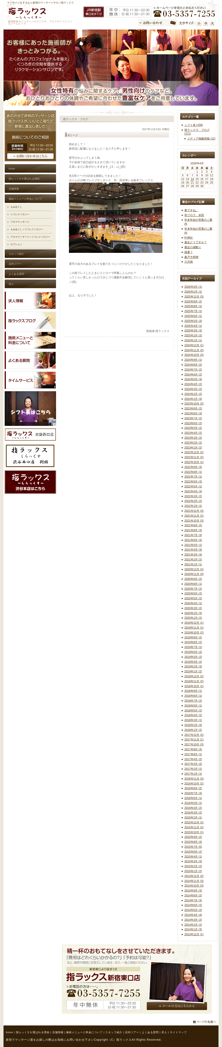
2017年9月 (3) (193, 749)
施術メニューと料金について (84, 1032)
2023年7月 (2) (193, 418)
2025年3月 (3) (193, 330)
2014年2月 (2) (193, 924)
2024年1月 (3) (193, 399)
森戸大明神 (191, 257)
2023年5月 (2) (193, 428)
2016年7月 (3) (193, 793)
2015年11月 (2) (194, 827)
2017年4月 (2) (193, 759)
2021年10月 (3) (194, 520)
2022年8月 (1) (193, 472)
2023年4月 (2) (193, 433)
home (9, 1032)
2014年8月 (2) (193, 895)
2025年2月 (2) (193, 335)
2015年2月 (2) (193, 866)
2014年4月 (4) (193, 915)
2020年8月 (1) (193, 584)
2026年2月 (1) (193, 291)
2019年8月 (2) (193, 642)
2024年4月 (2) (193, 384)
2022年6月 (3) (193, 481)
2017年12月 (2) (194, 735)
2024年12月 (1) (194, 345)
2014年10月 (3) (194, 885)
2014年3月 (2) (193, 920)
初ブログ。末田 (194, 215)
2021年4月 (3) (193, 549)
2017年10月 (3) (194, 744)
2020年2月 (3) (193, 613)
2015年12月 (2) (194, 822)
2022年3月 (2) (193, 496)
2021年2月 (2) (193, 559)
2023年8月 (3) (193, 413)
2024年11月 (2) (194, 350)
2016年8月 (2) (193, 788)
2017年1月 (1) (193, 773)
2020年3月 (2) (193, 608)
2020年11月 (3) (194, 574)
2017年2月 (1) (193, 769)
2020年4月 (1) (193, 603)
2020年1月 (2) (193, 617)
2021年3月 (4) (193, 554)
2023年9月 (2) (193, 408)
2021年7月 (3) (193, 535)
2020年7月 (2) (193, 588)
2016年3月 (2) (193, 812)
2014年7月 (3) (193, 900)
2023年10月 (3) (194, 403)
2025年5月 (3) (193, 321)
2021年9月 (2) (193, 525)
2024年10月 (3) (194, 355)
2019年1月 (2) (193, 671)
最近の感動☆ (192, 247)
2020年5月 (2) (193, 598)
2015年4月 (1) (193, 856)
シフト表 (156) (193, 125)
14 (192, 179)
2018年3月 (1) (193, 720)
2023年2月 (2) (193, 442)
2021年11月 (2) (194, 515)
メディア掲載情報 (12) (201, 138)
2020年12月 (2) (194, 569)
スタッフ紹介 (113, 1032)
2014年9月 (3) (193, 890)
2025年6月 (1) (193, 316)
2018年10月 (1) (194, 686)
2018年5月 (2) (193, 710)
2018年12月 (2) (194, 676)
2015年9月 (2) (193, 837)
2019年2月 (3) (193, 666)
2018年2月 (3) (193, 725)
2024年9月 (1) (193, 359)
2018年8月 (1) (193, 695)
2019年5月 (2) (193, 657)
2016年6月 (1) (193, 798)
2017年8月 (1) (193, 754)
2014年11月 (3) (194, 881)
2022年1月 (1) (193, 506)
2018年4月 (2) (193, 715)
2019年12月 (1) (194, 622)
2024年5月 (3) (193, 379)
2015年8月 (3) (193, 842)
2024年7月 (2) (193, 369)
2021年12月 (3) (194, 510)
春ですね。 (191, 210)
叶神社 (188, 237)
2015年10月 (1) (194, 832)
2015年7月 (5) (193, 846)
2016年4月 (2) (193, 808)
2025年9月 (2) (193, 301)
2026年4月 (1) (193, 286)
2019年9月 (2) (193, 637)
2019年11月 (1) (194, 627)
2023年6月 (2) (193, 423)
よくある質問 (150, 1032)
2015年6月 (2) (193, 851)
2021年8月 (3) (193, 530)
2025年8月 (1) (193, 306)
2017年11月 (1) (194, 739)
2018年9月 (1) (193, 691)
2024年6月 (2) (193, 374)
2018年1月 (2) (193, 730)
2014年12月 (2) (194, 876)
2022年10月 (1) (194, 462)
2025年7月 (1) (193, 311)
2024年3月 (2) (193, 389)
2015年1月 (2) (193, 871)
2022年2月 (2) (193, 501)
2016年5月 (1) (193, 803)
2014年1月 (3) (193, 929)
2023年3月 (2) (193, 437)
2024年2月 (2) (193, 394)
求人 (164, 1032)
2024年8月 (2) (193, 364)
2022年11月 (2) (194, 457)
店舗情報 (58, 1032)
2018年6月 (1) (193, 705)
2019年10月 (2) (194, 632)
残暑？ (188, 252)
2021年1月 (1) (193, 564)
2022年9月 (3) (193, 467)
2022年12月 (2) (194, 452)
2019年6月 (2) (193, 652)
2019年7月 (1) (193, 647)
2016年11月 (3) (194, 778)
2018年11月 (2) (194, 681)
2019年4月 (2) (193, 662)
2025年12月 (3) (194, 296)
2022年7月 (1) (193, 476)
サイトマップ (178, 1032)
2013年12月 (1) (194, 934)
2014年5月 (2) (193, 910)
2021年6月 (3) (193, 540)
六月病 (188, 261)
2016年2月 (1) (193, 817)
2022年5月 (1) (193, 486)
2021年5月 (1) (193, 545)
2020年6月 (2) (193, 593)
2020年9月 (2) (193, 579)
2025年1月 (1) (193, 340)
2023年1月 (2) (193, 447)
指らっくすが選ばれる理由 (33, 1032)
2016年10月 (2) (194, 783)
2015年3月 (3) (193, 861)
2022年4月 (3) (193, 491)
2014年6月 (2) (193, 905)
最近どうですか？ (195, 242)
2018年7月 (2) (193, 700)
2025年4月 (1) (193, 326)
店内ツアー (132, 1032)
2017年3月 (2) (193, 764)
